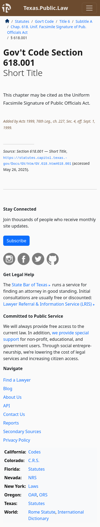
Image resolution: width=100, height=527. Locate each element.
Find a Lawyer (17, 380)
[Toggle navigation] (89, 8)
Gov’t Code (44, 21)
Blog (7, 388)
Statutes (22, 21)
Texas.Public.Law (45, 8)
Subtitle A (83, 21)
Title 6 (64, 21)
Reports (11, 423)
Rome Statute (41, 512)
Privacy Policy (16, 440)
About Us (12, 397)
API (6, 406)
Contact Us (14, 414)
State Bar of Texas (29, 285)
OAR (32, 495)
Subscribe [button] (16, 241)
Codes (34, 452)
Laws (33, 486)
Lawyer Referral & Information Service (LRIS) (47, 304)
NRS (32, 478)
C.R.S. (33, 460)
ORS (43, 495)
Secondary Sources (22, 431)
